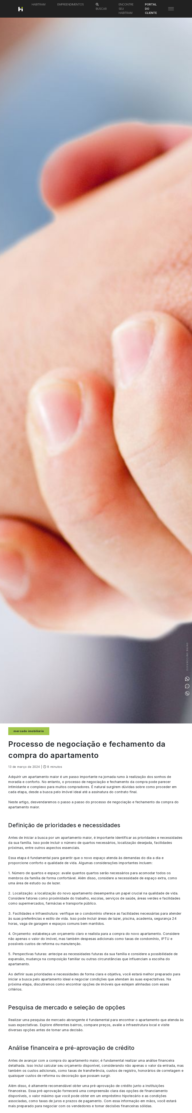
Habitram (38, 4)
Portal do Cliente (151, 9)
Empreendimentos (70, 4)
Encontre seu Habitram (126, 9)
